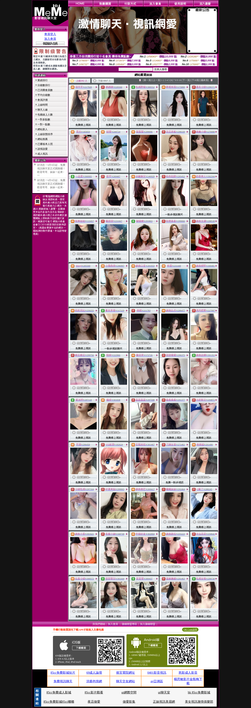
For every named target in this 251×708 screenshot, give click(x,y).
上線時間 (42, 104)
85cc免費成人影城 (58, 692)
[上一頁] (156, 80)
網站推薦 (42, 139)
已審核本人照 (45, 144)
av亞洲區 (157, 681)
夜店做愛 (94, 701)
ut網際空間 (128, 692)
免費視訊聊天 (63, 681)
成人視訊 (42, 153)
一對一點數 (43, 124)
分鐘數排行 (43, 85)
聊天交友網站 (125, 681)
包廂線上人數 (45, 114)
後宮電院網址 (125, 672)
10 (180, 80)
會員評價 (42, 99)
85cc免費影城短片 (63, 672)
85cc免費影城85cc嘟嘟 (59, 701)
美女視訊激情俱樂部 (199, 701)
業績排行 (42, 80)
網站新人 (42, 129)
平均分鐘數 (43, 94)
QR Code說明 (190, 629)
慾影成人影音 (188, 672)
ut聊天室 (164, 692)
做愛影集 (129, 701)
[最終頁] (204, 80)
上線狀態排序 (45, 134)
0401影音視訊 (156, 672)
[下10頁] (195, 80)
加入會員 (50, 38)
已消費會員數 (45, 90)
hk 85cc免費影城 (199, 692)
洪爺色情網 (94, 681)
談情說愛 (42, 148)
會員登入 (50, 34)
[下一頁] (186, 80)
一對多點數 (43, 119)
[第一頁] (147, 80)
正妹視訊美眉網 (164, 701)
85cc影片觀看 (94, 692)
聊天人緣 (42, 109)
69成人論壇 (94, 672)
